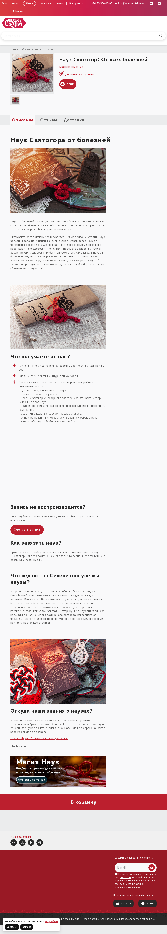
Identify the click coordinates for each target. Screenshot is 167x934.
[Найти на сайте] (160, 35)
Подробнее (51, 921)
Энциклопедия (10, 3)
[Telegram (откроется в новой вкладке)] (159, 3)
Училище (46, 3)
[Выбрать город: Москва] (20, 11)
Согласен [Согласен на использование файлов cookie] (12, 926)
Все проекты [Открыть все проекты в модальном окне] (76, 3)
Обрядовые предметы (33, 48)
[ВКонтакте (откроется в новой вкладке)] (151, 3)
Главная (14, 48)
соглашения (147, 874)
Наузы (50, 48)
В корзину (84, 802)
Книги (60, 3)
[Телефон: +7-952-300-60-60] (100, 3)
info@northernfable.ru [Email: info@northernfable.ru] (129, 3)
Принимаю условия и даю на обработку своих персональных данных (135, 880)
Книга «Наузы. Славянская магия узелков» (39, 738)
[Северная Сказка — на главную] (14, 23)
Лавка (29, 3)
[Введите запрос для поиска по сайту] (71, 36)
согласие (125, 877)
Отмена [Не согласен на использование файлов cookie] (26, 926)
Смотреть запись (27, 530)
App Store (123, 903)
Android (147, 903)
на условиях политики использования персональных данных (135, 884)
